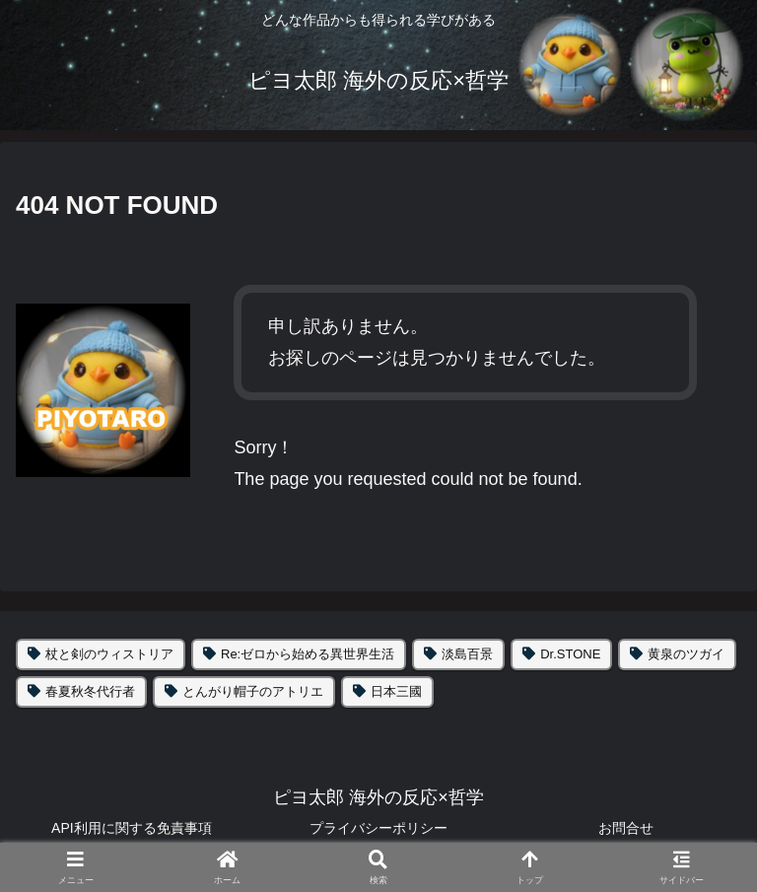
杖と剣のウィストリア (109, 654)
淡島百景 (467, 654)
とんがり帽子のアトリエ (252, 691)
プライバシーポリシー (378, 828)
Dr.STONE (570, 654)
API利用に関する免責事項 (131, 828)
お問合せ (626, 828)
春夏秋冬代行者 (90, 691)
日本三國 (396, 691)
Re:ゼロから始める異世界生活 (307, 654)
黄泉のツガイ (686, 654)
